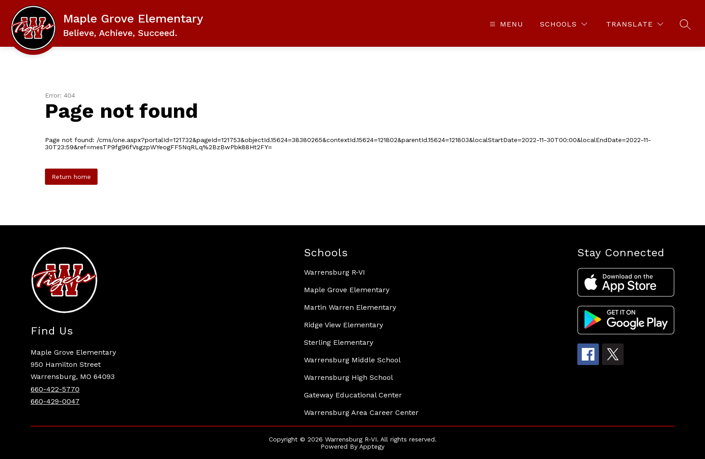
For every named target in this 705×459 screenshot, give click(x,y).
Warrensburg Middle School (352, 360)
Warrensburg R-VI (334, 272)
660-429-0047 (55, 401)
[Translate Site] (634, 24)
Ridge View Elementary (343, 325)
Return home (71, 176)
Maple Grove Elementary (346, 289)
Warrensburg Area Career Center (361, 412)
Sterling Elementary (338, 342)
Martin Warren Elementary (350, 307)
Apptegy (371, 446)
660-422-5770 (55, 389)
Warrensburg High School (348, 377)
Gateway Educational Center (353, 395)
